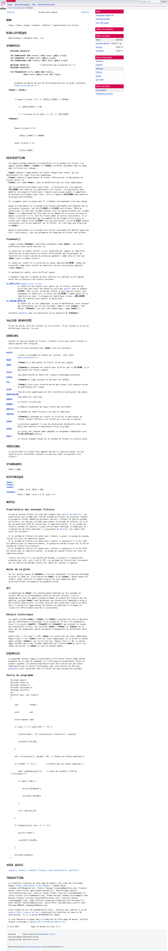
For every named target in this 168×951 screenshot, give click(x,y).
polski (98, 76)
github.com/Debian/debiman (32, 947)
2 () (101, 90)
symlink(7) (74, 870)
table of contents (104, 29)
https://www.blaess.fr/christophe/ (33, 885)
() (9, 482)
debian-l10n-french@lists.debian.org (47, 922)
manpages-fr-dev (18, 8)
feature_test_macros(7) (25, 85)
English (99, 65)
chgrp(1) (13, 870)
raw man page (102, 23)
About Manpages (22, 4)
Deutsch (99, 61)
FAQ (33, 4)
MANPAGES (11, 1)
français (99, 68)
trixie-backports (102, 43)
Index (10, 4)
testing (99, 47)
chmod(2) (33, 870)
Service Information (46, 4)
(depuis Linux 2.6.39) (24, 284)
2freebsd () (104, 94)
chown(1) (22, 870)
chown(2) (11, 12)
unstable (100, 51)
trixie (10, 8)
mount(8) (64, 529)
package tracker (103, 19)
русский (99, 80)
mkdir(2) (77, 514)
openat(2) (22, 313)
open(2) (67, 289)
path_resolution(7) (27, 357)
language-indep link (104, 15)
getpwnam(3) (14, 668)
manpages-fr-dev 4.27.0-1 (45, 934)
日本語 (99, 72)
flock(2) (43, 870)
